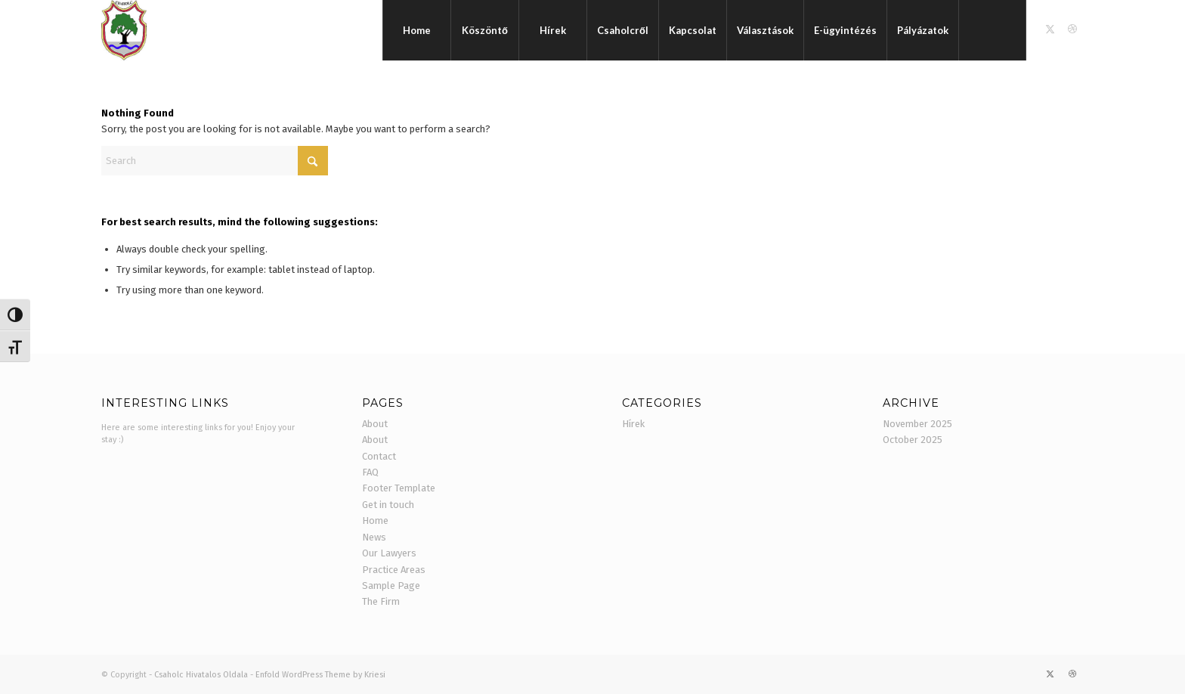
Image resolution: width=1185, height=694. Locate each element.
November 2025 (917, 423)
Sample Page (391, 585)
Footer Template (398, 488)
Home (375, 520)
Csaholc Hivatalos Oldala (201, 675)
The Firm (381, 601)
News (374, 537)
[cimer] (124, 30)
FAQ (370, 472)
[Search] (992, 30)
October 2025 (912, 439)
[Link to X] (1049, 29)
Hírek (633, 423)
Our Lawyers (389, 553)
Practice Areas (393, 569)
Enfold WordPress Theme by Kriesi (320, 675)
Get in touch (388, 504)
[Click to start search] (313, 160)
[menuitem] (416, 30)
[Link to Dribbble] (1072, 29)
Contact (379, 456)
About (375, 423)
